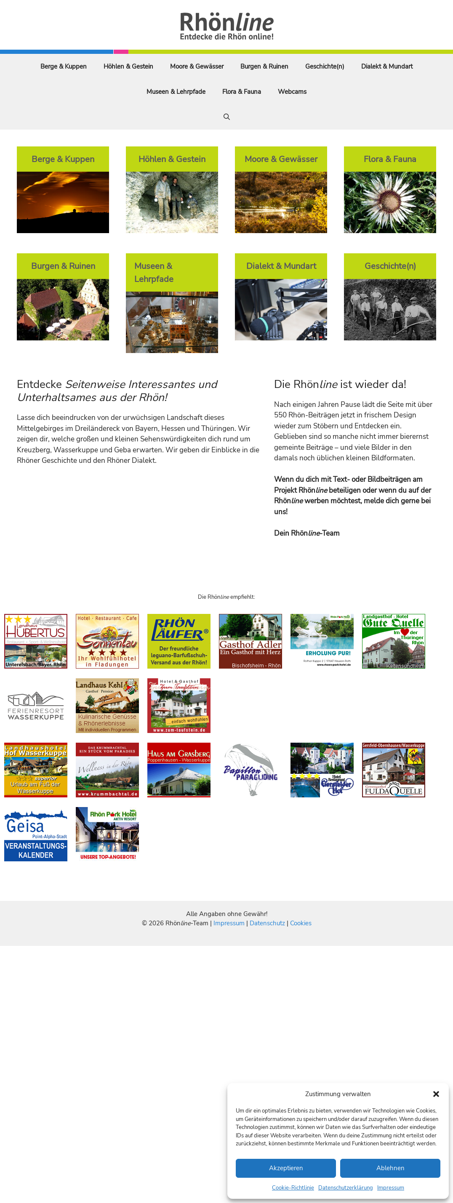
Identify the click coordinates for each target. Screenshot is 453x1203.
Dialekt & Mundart (387, 66)
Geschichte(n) (324, 66)
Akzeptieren (286, 1168)
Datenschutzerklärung (345, 1188)
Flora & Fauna (241, 92)
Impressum (390, 1188)
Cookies (301, 923)
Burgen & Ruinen (264, 66)
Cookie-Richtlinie (293, 1188)
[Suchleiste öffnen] (226, 117)
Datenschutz (267, 923)
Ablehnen (390, 1168)
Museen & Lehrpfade (176, 92)
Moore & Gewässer (197, 66)
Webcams (292, 92)
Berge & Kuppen (63, 66)
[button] (436, 1094)
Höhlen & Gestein (128, 66)
